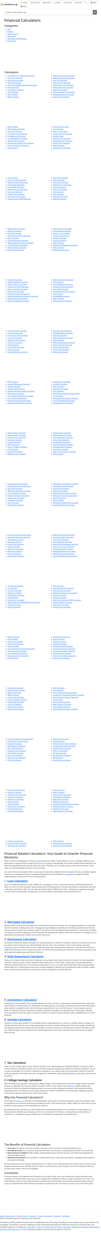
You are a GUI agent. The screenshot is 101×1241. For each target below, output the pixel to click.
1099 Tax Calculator (60, 189)
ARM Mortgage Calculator (62, 435)
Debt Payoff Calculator (15, 292)
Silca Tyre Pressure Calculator (18, 146)
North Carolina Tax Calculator (64, 76)
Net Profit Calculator (14, 489)
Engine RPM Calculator (15, 187)
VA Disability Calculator (61, 296)
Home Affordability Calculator (64, 505)
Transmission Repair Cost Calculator (20, 143)
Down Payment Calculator (62, 542)
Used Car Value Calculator (17, 180)
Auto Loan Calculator (15, 78)
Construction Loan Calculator (63, 547)
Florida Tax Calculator (15, 707)
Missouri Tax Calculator (61, 143)
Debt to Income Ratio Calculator (65, 493)
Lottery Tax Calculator (15, 841)
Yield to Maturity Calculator (63, 811)
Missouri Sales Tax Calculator (18, 656)
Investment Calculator (61, 605)
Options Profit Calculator (62, 795)
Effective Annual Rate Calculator (64, 744)
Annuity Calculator (59, 241)
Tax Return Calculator (15, 500)
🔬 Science (68, 2)
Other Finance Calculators (61, 1227)
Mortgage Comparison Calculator (65, 496)
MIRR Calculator (59, 792)
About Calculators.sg (7, 1216)
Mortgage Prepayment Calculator (65, 593)
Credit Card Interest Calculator (18, 294)
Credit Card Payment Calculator (19, 486)
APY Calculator (58, 690)
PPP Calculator (12, 382)
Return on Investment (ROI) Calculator (67, 600)
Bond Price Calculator (61, 809)
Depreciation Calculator (16, 806)
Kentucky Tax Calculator (61, 83)
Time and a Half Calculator (17, 651)
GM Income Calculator (15, 394)
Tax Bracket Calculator (15, 540)
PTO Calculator (12, 449)
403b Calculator (58, 340)
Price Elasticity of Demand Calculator (21, 649)
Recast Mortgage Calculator (63, 445)
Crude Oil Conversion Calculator (19, 535)
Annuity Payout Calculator (62, 301)
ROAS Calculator (59, 688)
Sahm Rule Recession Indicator (18, 537)
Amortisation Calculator (61, 382)
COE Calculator (12, 92)
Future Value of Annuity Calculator (65, 697)
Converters (66, 1216)
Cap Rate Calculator (60, 384)
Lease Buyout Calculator (16, 197)
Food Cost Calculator (60, 182)
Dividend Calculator (60, 644)
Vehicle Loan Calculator (16, 141)
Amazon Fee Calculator (15, 556)
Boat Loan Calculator (15, 642)
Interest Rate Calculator (61, 707)
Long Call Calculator (14, 338)
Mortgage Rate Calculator (62, 447)
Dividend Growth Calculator (63, 646)
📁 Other (24, 2)
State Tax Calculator (60, 90)
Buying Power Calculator (16, 433)
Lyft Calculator (12, 178)
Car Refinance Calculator (16, 136)
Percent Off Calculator (15, 811)
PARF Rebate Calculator (16, 129)
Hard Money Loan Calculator (63, 486)
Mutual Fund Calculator (61, 658)
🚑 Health (47, 2)
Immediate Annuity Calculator (64, 292)
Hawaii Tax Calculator (15, 797)
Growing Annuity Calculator (63, 287)
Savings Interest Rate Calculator (19, 401)
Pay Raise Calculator (14, 280)
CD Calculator (58, 700)
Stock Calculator (59, 790)
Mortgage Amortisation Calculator (65, 398)
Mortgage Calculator (60, 352)
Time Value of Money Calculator (64, 656)
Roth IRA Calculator (60, 335)
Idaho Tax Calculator (60, 197)
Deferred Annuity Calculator (63, 280)
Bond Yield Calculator (61, 799)
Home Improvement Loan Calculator (66, 394)
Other (72, 1086)
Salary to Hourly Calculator (17, 284)
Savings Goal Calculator (16, 389)
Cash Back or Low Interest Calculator (21, 76)
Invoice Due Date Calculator (17, 335)
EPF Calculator (12, 639)
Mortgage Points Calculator (63, 403)
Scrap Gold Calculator (15, 688)
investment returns (11, 947)
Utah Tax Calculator (60, 80)
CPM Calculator (13, 802)
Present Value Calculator (62, 607)
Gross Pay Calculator (15, 343)
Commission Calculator (16, 600)
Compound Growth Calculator (64, 651)
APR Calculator (58, 586)
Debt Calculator (13, 345)
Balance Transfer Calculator (17, 289)
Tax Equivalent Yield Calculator (64, 746)
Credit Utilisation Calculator (17, 352)
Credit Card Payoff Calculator (18, 287)
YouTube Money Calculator (17, 653)
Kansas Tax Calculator (61, 127)
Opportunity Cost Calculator (63, 85)
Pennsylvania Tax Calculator (63, 87)
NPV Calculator (58, 841)
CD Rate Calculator (60, 753)
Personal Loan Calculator (16, 438)
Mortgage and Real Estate (17, 39)
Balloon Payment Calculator (17, 182)
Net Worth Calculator (15, 452)
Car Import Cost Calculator (17, 134)
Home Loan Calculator (61, 350)
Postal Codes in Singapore (26, 1216)
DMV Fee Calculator (14, 231)
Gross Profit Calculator (15, 347)
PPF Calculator (58, 282)
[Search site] (48, 12)
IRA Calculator (58, 294)
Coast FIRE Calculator (61, 289)
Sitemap (57, 1216)
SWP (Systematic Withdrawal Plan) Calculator (24, 602)
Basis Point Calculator (61, 739)
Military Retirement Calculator (64, 343)
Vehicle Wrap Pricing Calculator (18, 236)
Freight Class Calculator (16, 194)
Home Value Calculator (61, 440)
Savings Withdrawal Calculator (18, 384)
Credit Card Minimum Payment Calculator (22, 296)
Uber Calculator (13, 238)
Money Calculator (59, 187)
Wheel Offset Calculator (16, 229)
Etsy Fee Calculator (14, 554)
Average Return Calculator (62, 602)
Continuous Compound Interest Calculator (68, 695)
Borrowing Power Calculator (63, 537)
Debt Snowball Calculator (16, 435)
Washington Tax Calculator (63, 141)
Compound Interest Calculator (64, 649)
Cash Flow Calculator (15, 333)
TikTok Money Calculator (62, 231)
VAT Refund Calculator (15, 505)
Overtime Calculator (14, 809)
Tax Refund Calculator (15, 586)
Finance (10, 32)
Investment (11, 41)
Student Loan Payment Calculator (19, 403)
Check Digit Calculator (15, 753)
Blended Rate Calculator (62, 755)
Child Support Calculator (16, 746)
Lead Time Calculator (60, 178)
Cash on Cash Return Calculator (64, 452)
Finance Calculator (59, 595)
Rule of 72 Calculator (60, 751)
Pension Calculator (60, 238)
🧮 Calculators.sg (8, 4)
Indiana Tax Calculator (15, 709)
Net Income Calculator (15, 250)
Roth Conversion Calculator (63, 338)
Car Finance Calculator (15, 90)
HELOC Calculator (59, 498)
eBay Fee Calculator (14, 551)
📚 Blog (23, 6)
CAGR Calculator (59, 741)
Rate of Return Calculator (62, 704)
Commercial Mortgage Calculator (65, 556)
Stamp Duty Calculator (61, 489)
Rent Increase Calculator (62, 591)
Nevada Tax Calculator (15, 799)
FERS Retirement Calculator (63, 333)
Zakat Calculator (13, 637)
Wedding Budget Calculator (17, 282)
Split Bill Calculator (60, 199)
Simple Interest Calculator (62, 843)
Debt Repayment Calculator (17, 299)
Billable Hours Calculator (16, 454)
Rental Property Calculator (62, 345)
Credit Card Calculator (15, 644)
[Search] (95, 12)
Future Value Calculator (61, 637)
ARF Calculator (12, 127)
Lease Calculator (13, 350)
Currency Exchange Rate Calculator (20, 739)
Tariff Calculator (13, 646)
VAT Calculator (12, 598)
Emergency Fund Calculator (17, 484)
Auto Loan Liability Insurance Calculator (22, 85)
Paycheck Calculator (14, 440)
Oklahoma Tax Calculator (62, 185)
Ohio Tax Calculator (14, 760)
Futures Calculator (14, 442)
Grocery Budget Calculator (17, 700)
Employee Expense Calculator (18, 496)
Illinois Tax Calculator (15, 755)
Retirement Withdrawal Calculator (65, 245)
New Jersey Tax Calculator (62, 229)
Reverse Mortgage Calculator (63, 554)
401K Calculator (58, 248)
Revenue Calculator (14, 542)
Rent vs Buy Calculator (61, 347)
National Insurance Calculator (64, 78)
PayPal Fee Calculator (15, 549)
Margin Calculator (14, 607)
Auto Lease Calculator (15, 80)
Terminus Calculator (14, 192)
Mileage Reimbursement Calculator (20, 243)
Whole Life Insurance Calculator (19, 491)
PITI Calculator (58, 391)
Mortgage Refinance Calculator (64, 551)
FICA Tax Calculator (14, 704)
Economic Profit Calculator (17, 843)
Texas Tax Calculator (60, 131)
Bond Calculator (59, 639)
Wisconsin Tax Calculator (16, 758)
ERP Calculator (12, 95)
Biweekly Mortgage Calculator (64, 535)
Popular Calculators (45, 1216)
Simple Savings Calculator (17, 248)
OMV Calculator (13, 97)
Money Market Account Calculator (65, 709)
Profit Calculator (59, 146)
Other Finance (12, 34)
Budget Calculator (14, 387)
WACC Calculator (13, 445)
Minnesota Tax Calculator (16, 846)
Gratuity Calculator (14, 605)
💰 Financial (35, 2)
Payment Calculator (14, 591)
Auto (9, 29)
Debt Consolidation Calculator (18, 301)
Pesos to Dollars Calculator (17, 447)
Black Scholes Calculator (62, 702)
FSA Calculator (58, 129)
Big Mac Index (58, 136)
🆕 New (93, 2)
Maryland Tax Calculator (62, 148)
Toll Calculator (12, 148)
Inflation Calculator (14, 593)
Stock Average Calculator (62, 760)
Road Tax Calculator (14, 131)
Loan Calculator (13, 503)
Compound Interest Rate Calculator (66, 804)
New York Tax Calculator (16, 690)
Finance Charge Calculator (17, 331)
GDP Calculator (58, 194)
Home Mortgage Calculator (63, 438)
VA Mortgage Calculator (61, 442)
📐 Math (57, 2)
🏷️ (86, 2)
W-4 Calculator (58, 192)
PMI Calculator (58, 454)
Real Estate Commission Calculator (66, 484)
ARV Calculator (58, 500)
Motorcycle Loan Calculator (17, 189)
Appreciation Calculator (61, 797)
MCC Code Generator (15, 748)
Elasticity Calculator (14, 792)
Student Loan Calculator (16, 340)
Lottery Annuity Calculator (62, 134)
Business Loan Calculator (16, 751)
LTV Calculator (58, 396)
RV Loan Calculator (14, 83)
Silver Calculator (59, 180)
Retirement (11, 36)
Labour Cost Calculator (15, 697)
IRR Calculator (58, 758)
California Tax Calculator (62, 138)
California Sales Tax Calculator (64, 92)
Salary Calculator (13, 547)
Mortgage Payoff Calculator (63, 549)
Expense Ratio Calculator (62, 653)
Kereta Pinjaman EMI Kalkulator (19, 199)
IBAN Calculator (13, 695)
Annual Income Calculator (17, 398)
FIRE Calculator (58, 243)
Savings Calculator (59, 642)
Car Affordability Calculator (17, 138)
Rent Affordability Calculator (63, 588)
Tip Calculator (12, 588)
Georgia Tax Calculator (61, 97)
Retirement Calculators (80, 1227)
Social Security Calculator (62, 331)
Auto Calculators (29, 1227)
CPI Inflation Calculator (16, 595)
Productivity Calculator (15, 702)
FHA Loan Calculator (60, 491)
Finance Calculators (43, 1227)
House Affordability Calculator (64, 401)
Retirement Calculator (61, 250)
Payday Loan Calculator (16, 498)
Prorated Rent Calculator (62, 433)
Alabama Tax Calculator (61, 233)
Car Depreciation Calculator (17, 245)
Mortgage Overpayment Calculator (66, 503)
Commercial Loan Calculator (17, 741)
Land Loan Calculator (60, 449)
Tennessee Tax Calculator (16, 795)
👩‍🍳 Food (78, 2)
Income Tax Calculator (15, 544)
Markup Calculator (14, 693)
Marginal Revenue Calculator (63, 95)
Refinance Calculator (60, 389)
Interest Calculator (60, 598)
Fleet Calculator (13, 87)
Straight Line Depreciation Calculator (21, 391)
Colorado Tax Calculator (16, 790)
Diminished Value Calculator (17, 241)
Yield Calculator (13, 804)
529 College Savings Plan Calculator (20, 396)
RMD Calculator (58, 299)
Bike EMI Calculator (14, 233)
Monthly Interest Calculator (63, 806)
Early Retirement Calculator (63, 284)
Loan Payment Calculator (16, 493)
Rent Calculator (58, 387)
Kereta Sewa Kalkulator (16, 185)
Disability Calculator (14, 744)
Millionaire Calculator (61, 802)
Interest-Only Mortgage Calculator (65, 544)
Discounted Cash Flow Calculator (65, 693)
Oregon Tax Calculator (61, 236)
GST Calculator (12, 658)
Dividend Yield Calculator (62, 748)
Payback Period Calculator (62, 846)
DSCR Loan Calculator (61, 540)
